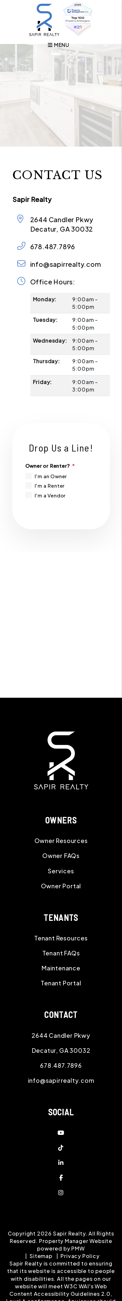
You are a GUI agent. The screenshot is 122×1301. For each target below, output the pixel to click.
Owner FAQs (61, 855)
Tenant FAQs (61, 953)
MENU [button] (58, 42)
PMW (78, 1248)
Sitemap (41, 1255)
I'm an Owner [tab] (50, 476)
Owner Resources (61, 840)
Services (61, 871)
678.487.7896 (52, 246)
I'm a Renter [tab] (49, 485)
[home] (44, 19)
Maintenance (61, 968)
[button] (61, 1132)
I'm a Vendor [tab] (50, 495)
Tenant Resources (61, 938)
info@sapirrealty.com (65, 264)
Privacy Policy (80, 1255)
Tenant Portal (61, 983)
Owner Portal (61, 886)
